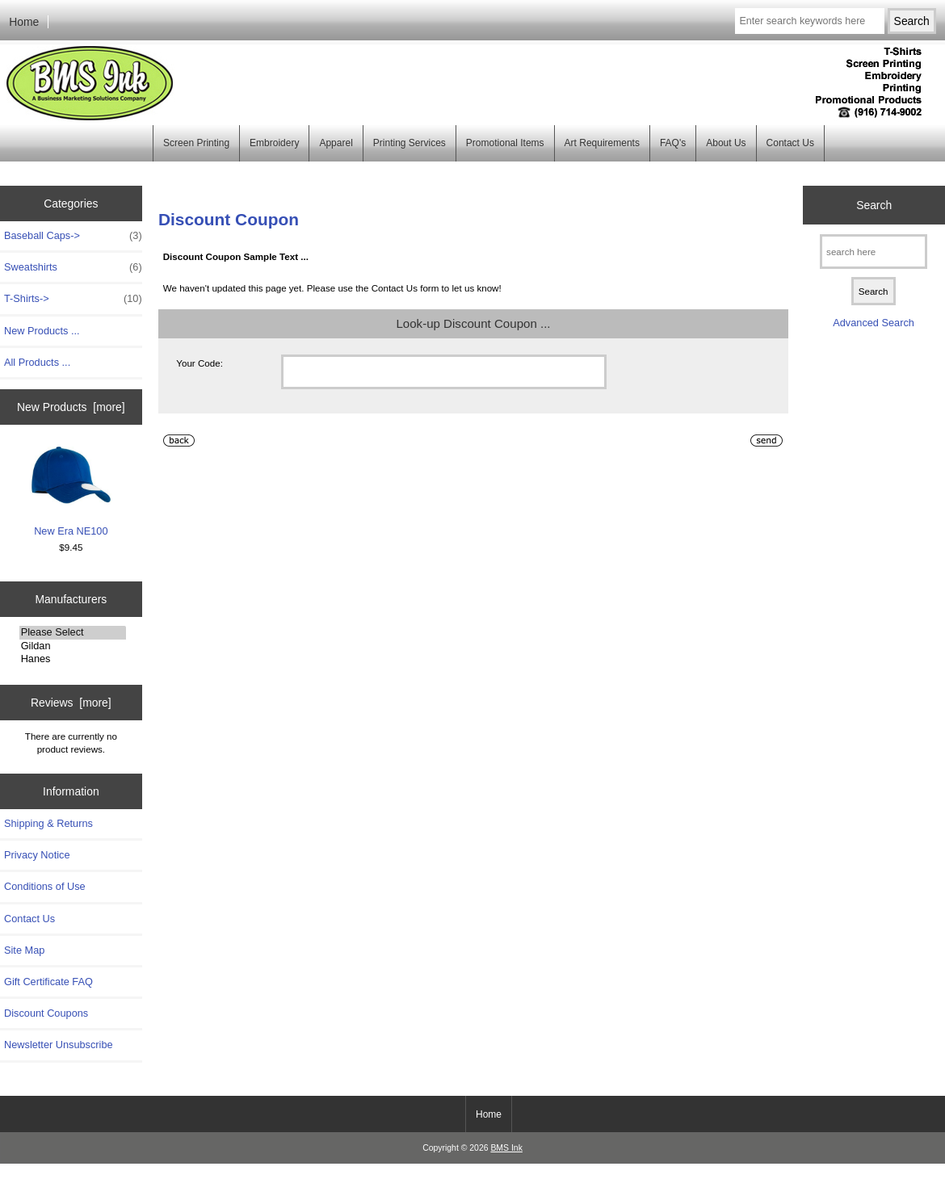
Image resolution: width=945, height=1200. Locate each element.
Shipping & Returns (48, 823)
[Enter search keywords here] (809, 21)
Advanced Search (873, 323)
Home (24, 21)
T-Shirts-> (73, 298)
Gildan (72, 646)
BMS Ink (506, 1147)
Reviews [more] (71, 702)
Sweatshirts (73, 267)
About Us (726, 143)
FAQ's (673, 143)
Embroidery (274, 143)
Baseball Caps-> (73, 235)
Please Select (72, 632)
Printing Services (409, 143)
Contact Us (790, 143)
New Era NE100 (71, 492)
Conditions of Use (45, 886)
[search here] (873, 251)
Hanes (72, 658)
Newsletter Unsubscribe (58, 1044)
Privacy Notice (36, 855)
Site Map (24, 950)
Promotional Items (505, 143)
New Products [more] (71, 407)
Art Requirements (602, 143)
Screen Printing (196, 143)
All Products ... (37, 362)
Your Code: (199, 363)
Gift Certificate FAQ (48, 982)
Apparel (335, 143)
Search (874, 205)
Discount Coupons (46, 1013)
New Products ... (42, 331)
